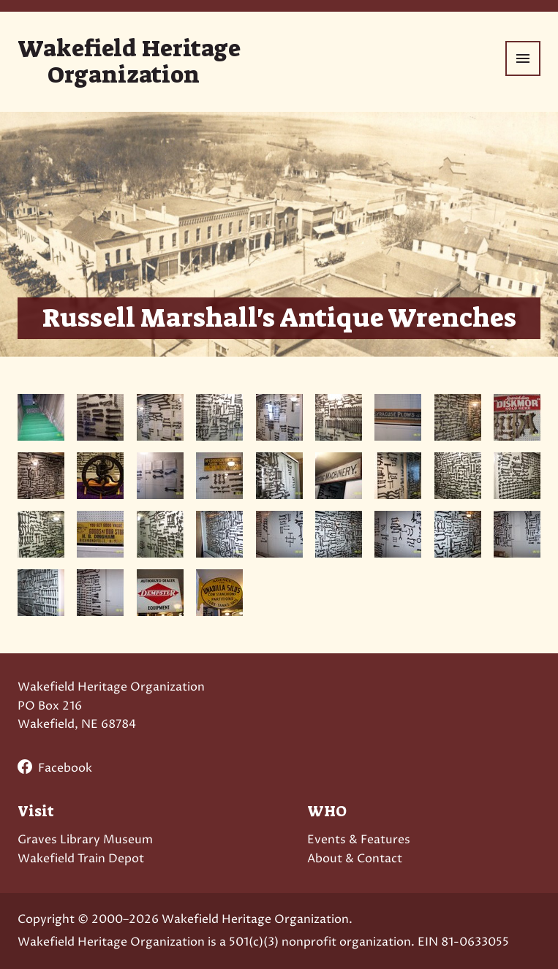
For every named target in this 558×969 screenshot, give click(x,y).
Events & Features (358, 840)
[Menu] (522, 58)
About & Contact (354, 859)
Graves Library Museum (85, 840)
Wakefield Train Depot (81, 859)
